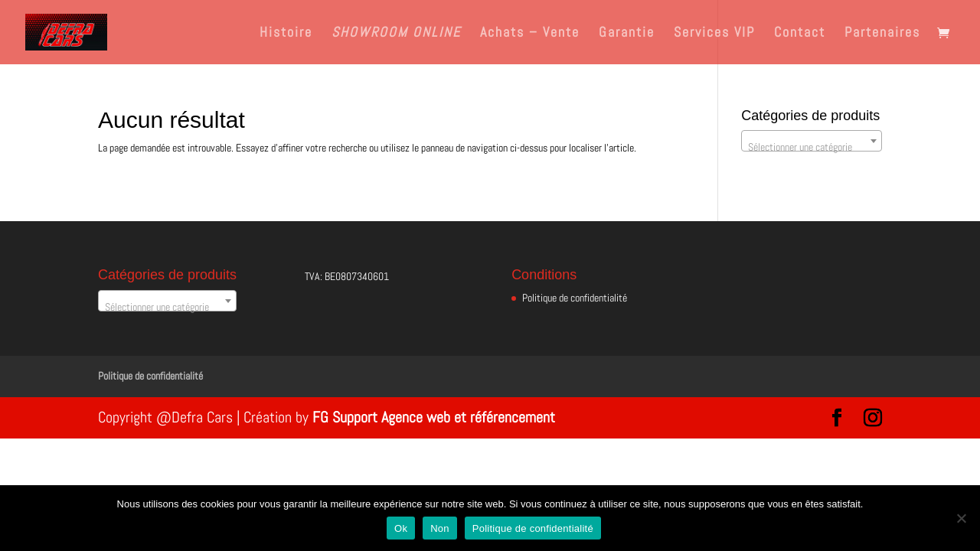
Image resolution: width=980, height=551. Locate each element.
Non (439, 528)
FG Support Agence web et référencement (433, 417)
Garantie (627, 34)
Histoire (286, 34)
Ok (400, 528)
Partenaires (882, 34)
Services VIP (714, 34)
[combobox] (811, 141)
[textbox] (811, 147)
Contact (799, 34)
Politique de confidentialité (574, 298)
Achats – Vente (530, 34)
